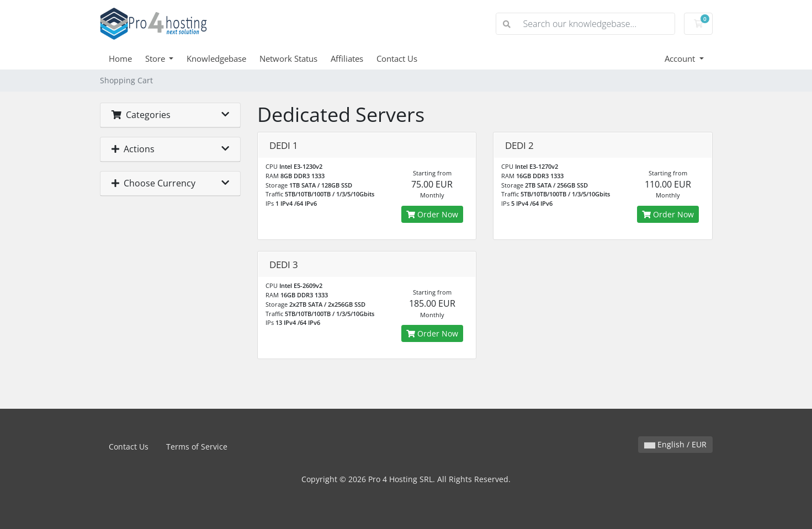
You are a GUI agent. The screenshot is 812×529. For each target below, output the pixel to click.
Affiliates (347, 58)
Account (681, 58)
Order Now (432, 214)
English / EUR (675, 444)
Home (120, 58)
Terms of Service (196, 446)
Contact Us (396, 58)
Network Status (288, 58)
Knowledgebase (216, 58)
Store (156, 58)
